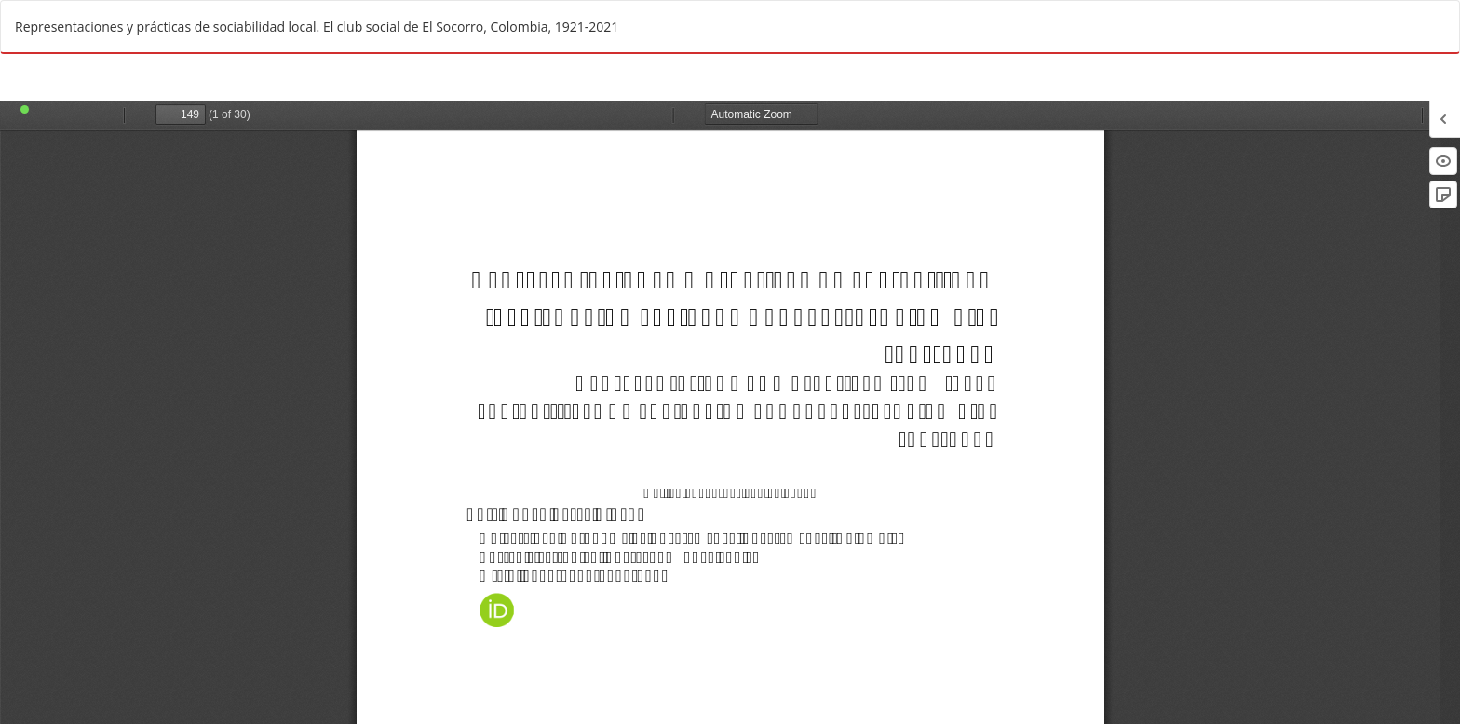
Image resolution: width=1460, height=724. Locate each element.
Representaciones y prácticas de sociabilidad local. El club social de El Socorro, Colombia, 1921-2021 (316, 26)
